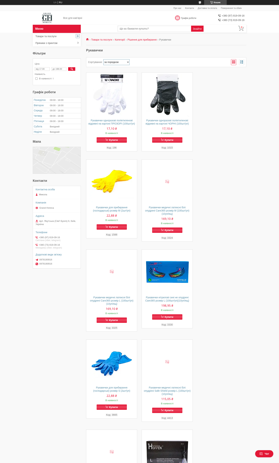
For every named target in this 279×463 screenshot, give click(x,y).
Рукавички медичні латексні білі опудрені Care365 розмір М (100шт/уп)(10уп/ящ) (111, 213)
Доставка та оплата (207, 8)
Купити (113, 143)
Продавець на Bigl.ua (139, 456)
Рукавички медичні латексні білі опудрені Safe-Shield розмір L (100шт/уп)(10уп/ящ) (166, 304)
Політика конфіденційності (161, 459)
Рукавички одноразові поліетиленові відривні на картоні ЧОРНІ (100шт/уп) (166, 122)
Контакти (189, 8)
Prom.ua (156, 453)
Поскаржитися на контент (133, 459)
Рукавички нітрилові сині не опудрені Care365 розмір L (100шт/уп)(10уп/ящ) (221, 212)
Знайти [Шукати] (197, 28)
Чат (264, 453)
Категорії (120, 39)
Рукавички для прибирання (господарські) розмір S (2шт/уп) (111, 302)
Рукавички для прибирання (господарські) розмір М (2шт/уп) (221, 122)
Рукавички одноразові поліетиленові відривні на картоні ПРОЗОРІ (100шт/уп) (111, 123)
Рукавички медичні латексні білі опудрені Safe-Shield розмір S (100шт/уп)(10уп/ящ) (221, 304)
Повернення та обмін (231, 8)
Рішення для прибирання (142, 39)
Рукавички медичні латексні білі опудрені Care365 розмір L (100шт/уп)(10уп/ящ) (166, 213)
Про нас (177, 8)
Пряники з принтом (46, 43)
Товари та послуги (101, 39)
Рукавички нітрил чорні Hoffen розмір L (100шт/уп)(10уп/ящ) (111, 393)
